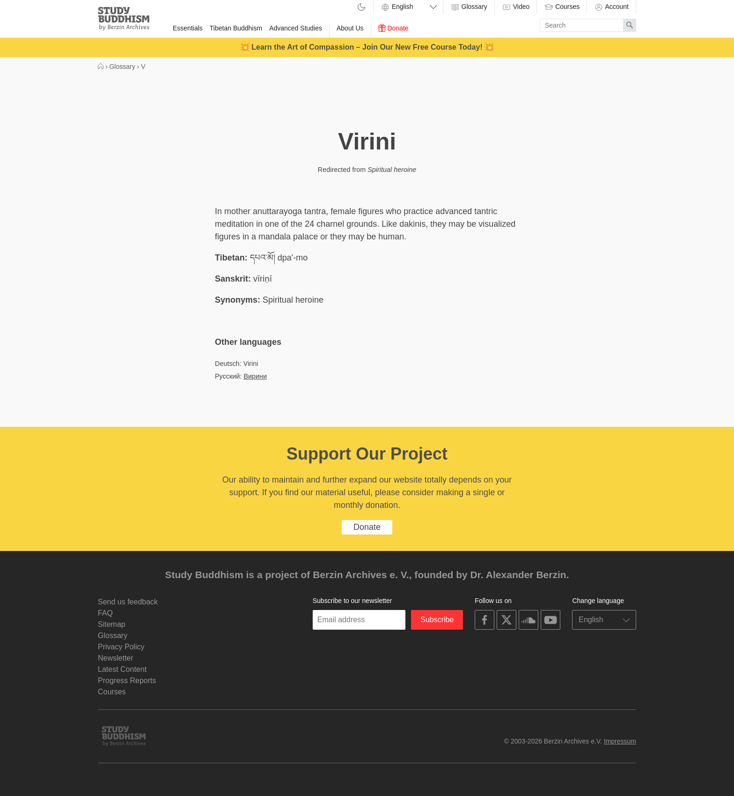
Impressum (620, 741)
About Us (350, 28)
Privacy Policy (121, 647)
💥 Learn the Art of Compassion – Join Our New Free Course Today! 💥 (367, 47)
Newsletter (115, 658)
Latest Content (122, 669)
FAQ (105, 613)
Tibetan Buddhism (236, 28)
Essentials (188, 28)
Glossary (468, 7)
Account (611, 7)
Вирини (255, 376)
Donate (393, 28)
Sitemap (111, 624)
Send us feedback (128, 602)
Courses (562, 7)
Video (515, 7)
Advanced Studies (295, 28)
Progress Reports (127, 680)
